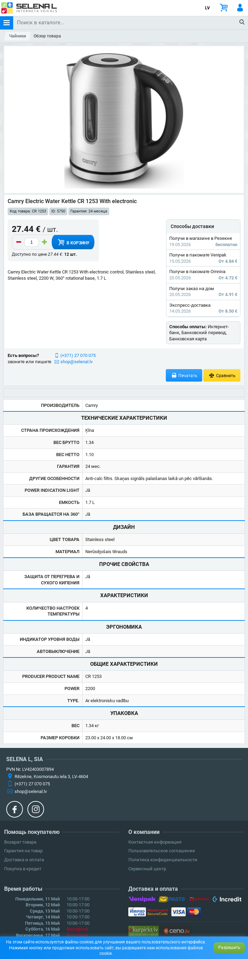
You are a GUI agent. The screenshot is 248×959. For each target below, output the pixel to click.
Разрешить (229, 947)
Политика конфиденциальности (162, 859)
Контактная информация (154, 842)
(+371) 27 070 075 (78, 355)
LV (207, 8)
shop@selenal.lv (76, 361)
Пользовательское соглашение (161, 850)
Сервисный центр (147, 868)
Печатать (184, 375)
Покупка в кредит (22, 868)
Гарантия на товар (23, 850)
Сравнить (222, 375)
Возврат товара (20, 842)
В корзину (73, 242)
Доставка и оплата (24, 859)
